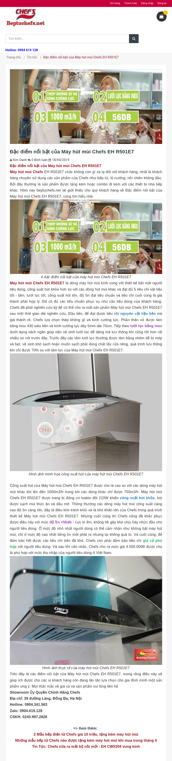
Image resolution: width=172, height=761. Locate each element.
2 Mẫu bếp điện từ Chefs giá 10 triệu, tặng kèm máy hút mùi (86, 734)
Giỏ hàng (115, 3)
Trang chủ (13, 57)
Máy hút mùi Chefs (26, 172)
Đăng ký (162, 3)
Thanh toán (130, 3)
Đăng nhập (147, 3)
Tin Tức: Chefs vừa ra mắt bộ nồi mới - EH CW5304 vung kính (86, 746)
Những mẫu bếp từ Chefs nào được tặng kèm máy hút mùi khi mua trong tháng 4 (86, 740)
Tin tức (32, 57)
